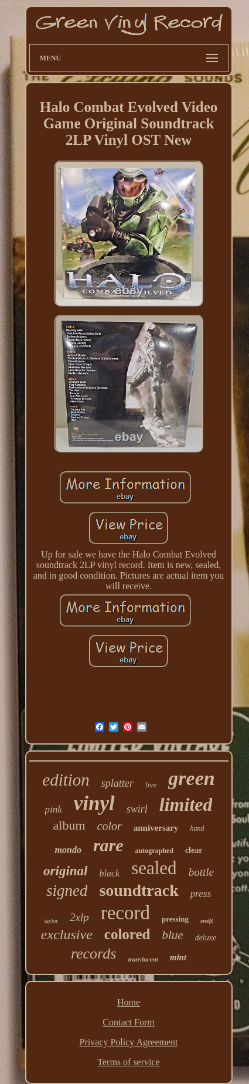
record (125, 912)
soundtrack (138, 890)
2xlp (79, 917)
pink (53, 809)
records (94, 953)
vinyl (94, 803)
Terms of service (128, 1062)
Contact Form (128, 1022)
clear (194, 850)
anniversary (156, 827)
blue (172, 935)
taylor (51, 921)
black (110, 873)
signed (67, 890)
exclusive (67, 934)
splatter (117, 783)
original (65, 871)
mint (178, 957)
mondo (68, 850)
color (109, 826)
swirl (137, 809)
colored (127, 934)
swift (206, 920)
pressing (175, 919)
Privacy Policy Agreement (129, 1042)
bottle (201, 872)
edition (66, 779)
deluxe (206, 937)
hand (197, 828)
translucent (143, 959)
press (200, 893)
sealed (153, 868)
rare (108, 845)
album (69, 825)
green (191, 778)
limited (186, 804)
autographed (154, 851)
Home (128, 1002)
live (151, 784)
